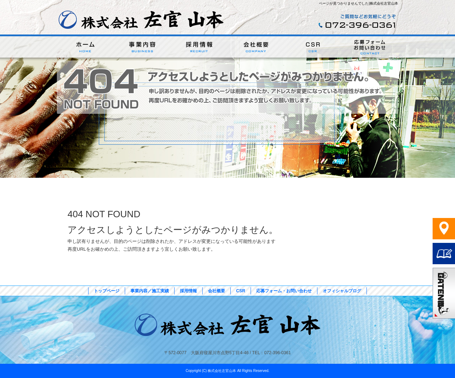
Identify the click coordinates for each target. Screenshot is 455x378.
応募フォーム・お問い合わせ (369, 47)
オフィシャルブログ (342, 290)
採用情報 (199, 47)
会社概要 (256, 47)
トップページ (85, 47)
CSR (312, 47)
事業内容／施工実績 (142, 47)
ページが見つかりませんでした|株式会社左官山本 (358, 3)
